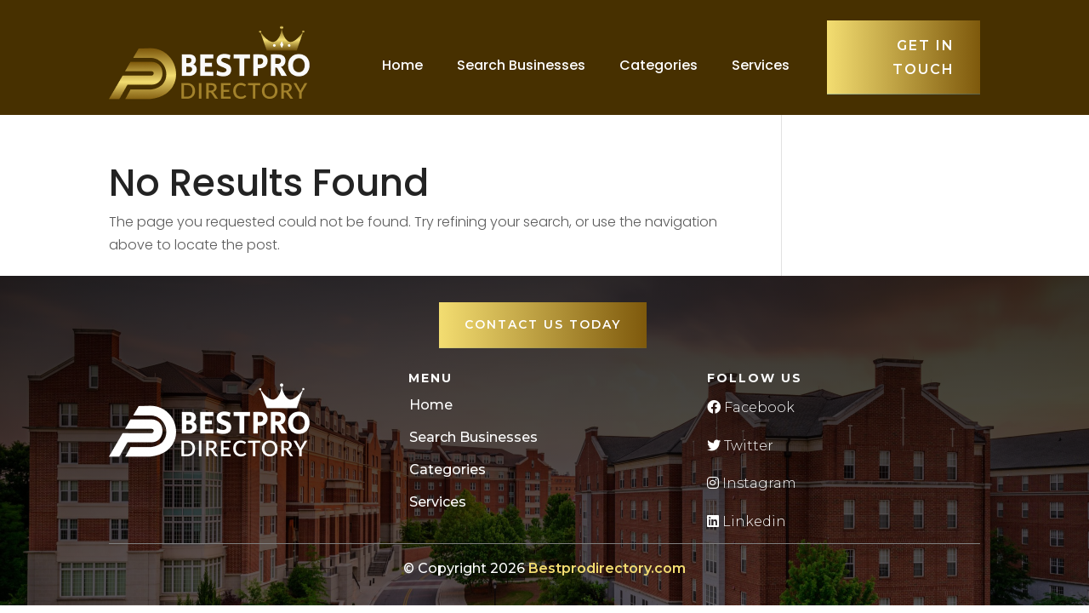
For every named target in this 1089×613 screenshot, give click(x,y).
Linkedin (746, 521)
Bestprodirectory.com (607, 568)
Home (402, 65)
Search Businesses (521, 65)
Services (761, 65)
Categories (658, 65)
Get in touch (923, 57)
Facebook (751, 407)
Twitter (740, 446)
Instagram (751, 483)
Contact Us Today (543, 324)
